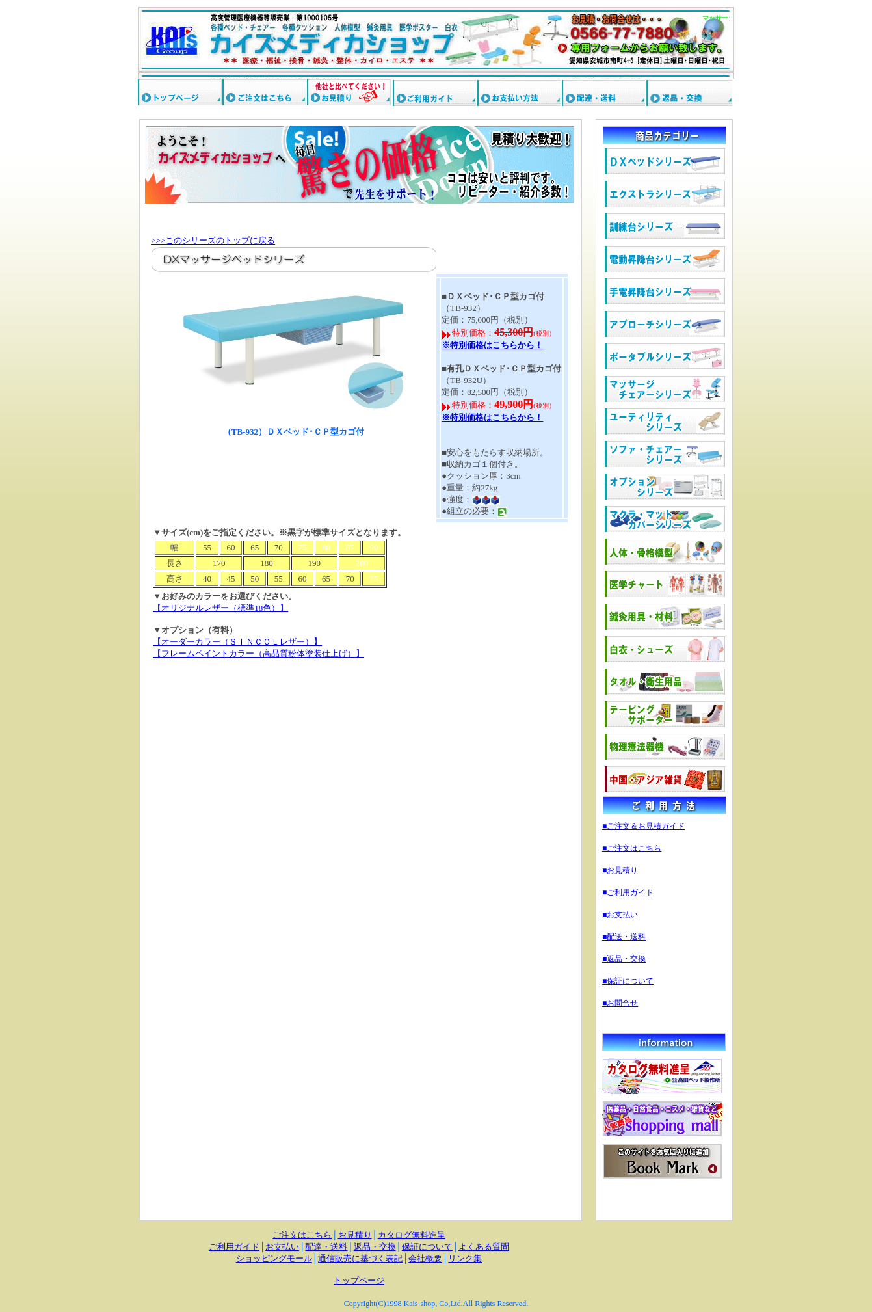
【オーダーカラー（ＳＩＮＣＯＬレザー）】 (237, 642)
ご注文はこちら (302, 1235)
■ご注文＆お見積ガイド (643, 826)
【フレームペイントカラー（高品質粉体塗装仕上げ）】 (258, 653)
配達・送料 (326, 1247)
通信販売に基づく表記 (360, 1258)
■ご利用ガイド (628, 892)
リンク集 (465, 1258)
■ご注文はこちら (631, 848)
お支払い (282, 1247)
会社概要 (425, 1258)
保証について (427, 1247)
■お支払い (620, 914)
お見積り (355, 1235)
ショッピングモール (274, 1258)
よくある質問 (483, 1247)
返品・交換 (375, 1247)
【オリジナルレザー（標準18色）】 (220, 608)
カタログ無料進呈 (411, 1235)
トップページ (359, 1280)
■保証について (628, 980)
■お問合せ (620, 1003)
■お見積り (620, 870)
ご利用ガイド (234, 1247)
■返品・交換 (624, 958)
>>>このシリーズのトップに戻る (213, 240)
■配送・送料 (624, 936)
